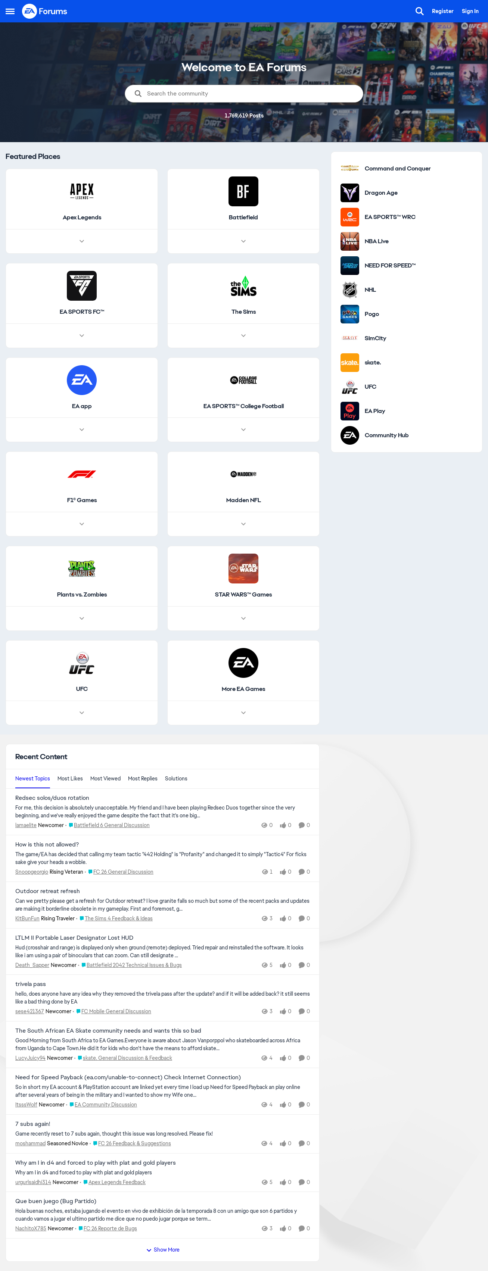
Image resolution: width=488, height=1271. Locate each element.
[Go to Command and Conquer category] (350, 168)
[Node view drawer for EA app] (81, 430)
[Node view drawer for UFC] (81, 712)
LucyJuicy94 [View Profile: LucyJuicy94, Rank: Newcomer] (30, 1058)
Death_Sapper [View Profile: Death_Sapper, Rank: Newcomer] (32, 964)
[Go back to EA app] (82, 406)
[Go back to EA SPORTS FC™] (82, 312)
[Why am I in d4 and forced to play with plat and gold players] (162, 1172)
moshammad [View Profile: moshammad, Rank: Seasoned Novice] (30, 1143)
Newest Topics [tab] (32, 778)
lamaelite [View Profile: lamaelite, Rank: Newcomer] (26, 825)
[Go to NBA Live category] (350, 241)
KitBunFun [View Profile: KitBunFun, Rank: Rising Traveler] (27, 918)
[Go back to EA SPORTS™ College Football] (243, 406)
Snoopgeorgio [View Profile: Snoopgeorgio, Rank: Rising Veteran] (31, 871)
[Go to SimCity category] (350, 338)
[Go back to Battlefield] (243, 218)
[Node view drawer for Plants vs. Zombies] (81, 618)
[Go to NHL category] (350, 290)
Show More (163, 1249)
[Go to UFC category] (350, 387)
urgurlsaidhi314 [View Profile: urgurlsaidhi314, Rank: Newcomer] (33, 1181)
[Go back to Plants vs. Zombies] (82, 595)
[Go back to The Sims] (243, 312)
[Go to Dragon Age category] (350, 193)
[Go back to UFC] (82, 689)
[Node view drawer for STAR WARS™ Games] (243, 618)
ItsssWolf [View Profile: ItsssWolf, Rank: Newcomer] (26, 1104)
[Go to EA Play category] (350, 411)
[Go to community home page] (45, 11)
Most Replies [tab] (143, 778)
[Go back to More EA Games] (243, 689)
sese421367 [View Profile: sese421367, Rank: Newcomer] (29, 1011)
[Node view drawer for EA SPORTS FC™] (81, 335)
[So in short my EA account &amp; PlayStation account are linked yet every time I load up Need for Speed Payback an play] (162, 1091)
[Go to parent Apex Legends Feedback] (113, 1182)
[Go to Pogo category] (350, 314)
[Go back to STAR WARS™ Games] (243, 595)
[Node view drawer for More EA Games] (243, 712)
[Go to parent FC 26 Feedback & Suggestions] (130, 1144)
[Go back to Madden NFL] (243, 501)
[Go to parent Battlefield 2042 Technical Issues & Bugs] (130, 965)
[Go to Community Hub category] (350, 435)
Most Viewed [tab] (105, 778)
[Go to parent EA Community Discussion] (101, 1105)
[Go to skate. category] (350, 362)
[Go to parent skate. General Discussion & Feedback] (123, 1058)
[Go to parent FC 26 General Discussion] (119, 872)
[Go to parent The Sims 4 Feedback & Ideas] (114, 919)
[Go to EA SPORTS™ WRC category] (350, 217)
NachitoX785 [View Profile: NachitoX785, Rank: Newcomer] (30, 1228)
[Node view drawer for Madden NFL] (243, 524)
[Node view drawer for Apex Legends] (81, 241)
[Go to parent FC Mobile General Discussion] (112, 1011)
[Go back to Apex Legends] (82, 218)
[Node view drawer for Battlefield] (243, 241)
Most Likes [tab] (70, 778)
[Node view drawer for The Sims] (243, 335)
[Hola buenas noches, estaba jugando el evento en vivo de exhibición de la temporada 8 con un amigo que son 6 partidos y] (162, 1215)
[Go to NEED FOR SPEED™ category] (350, 265)
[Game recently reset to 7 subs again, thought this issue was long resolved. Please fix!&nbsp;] (162, 1134)
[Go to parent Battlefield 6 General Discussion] (107, 825)
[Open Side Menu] (10, 11)
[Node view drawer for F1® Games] (81, 524)
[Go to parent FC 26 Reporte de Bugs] (106, 1229)
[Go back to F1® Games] (82, 501)
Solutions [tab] (176, 778)
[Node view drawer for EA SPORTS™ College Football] (243, 430)
